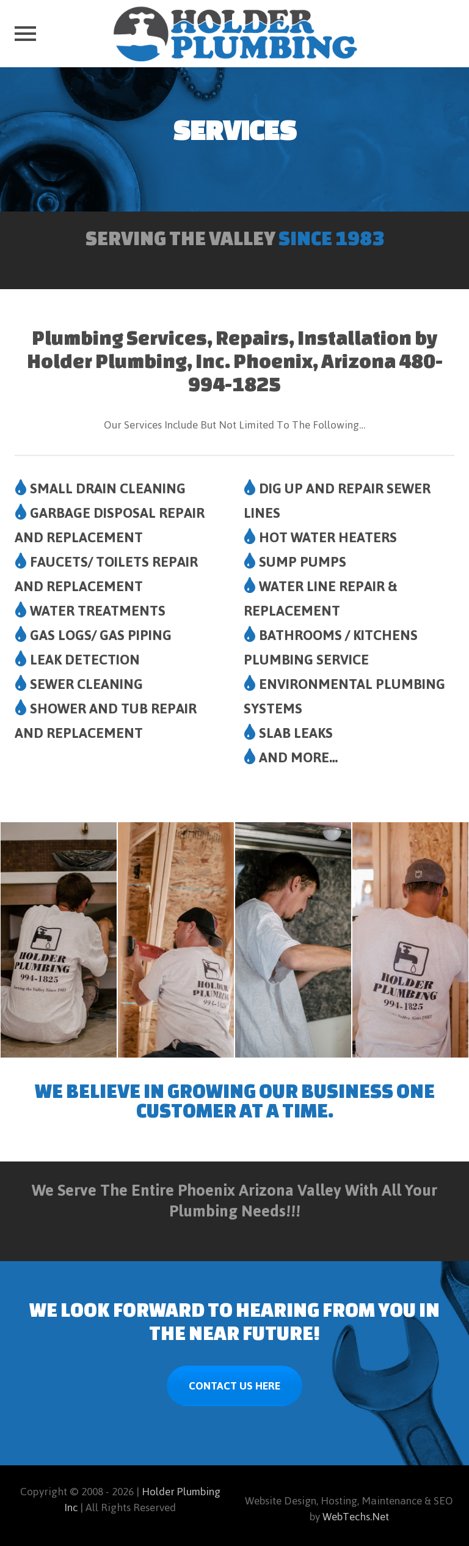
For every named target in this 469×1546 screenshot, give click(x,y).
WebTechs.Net (355, 1516)
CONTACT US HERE (234, 1385)
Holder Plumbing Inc (142, 1499)
